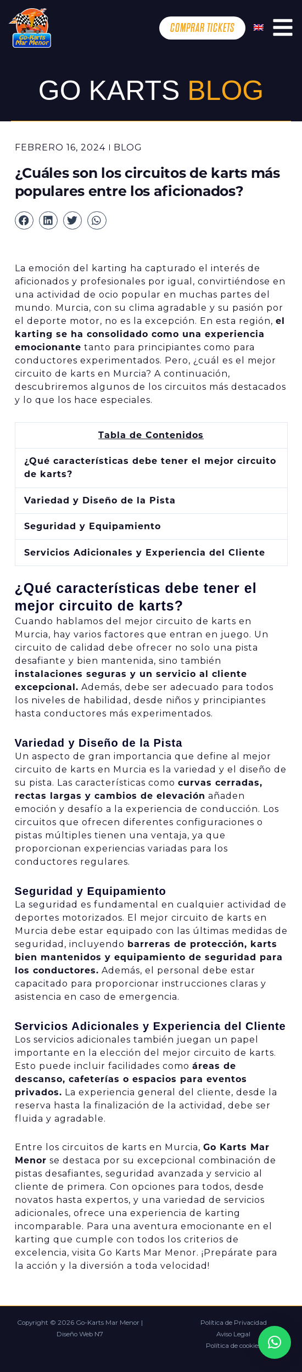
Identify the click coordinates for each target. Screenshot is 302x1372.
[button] (24, 220)
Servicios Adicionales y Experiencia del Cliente (144, 552)
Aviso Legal (233, 1334)
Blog (128, 147)
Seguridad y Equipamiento (92, 526)
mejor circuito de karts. (219, 1053)
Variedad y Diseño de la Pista (100, 500)
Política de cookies (233, 1345)
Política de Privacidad (233, 1322)
